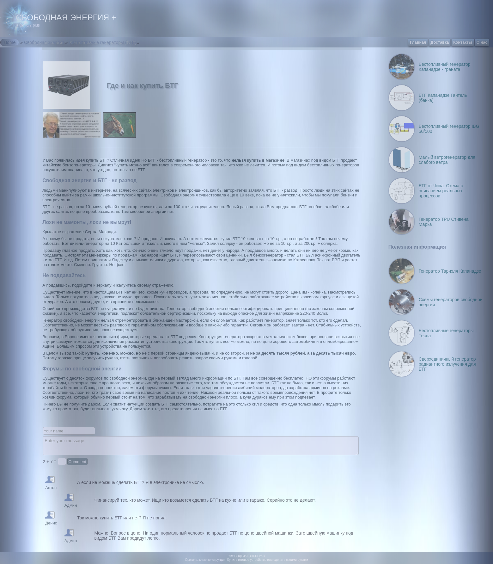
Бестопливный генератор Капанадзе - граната (445, 67)
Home (9, 42)
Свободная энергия (44, 42)
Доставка (439, 42)
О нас (481, 42)
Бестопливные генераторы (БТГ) (102, 42)
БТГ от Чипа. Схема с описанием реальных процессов (441, 190)
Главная (418, 42)
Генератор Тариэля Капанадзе (450, 271)
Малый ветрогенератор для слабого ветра (447, 160)
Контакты (462, 42)
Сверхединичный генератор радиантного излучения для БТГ (447, 364)
